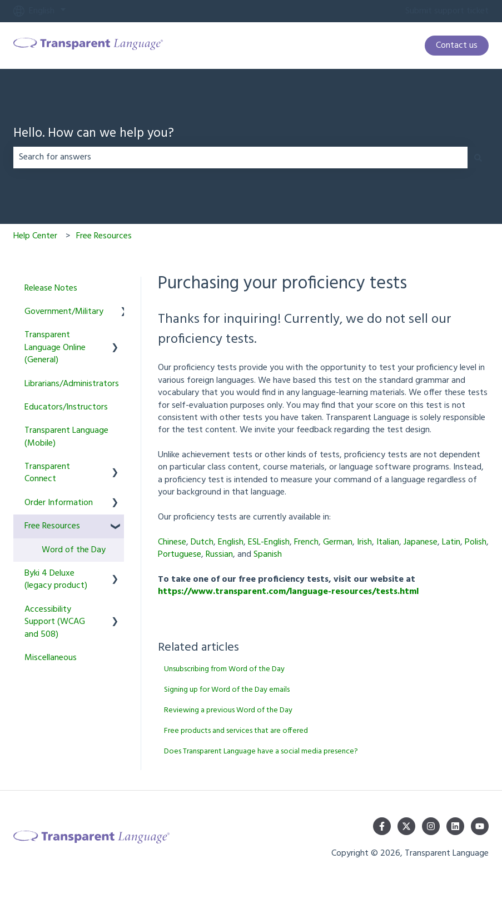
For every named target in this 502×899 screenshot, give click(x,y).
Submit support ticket (447, 11)
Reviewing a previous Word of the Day (228, 710)
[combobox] (240, 157)
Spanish (268, 554)
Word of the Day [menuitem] (74, 550)
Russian (219, 554)
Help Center (35, 236)
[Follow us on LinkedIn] (455, 826)
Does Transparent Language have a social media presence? (261, 751)
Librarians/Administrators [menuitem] (71, 384)
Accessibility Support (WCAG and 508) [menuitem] (54, 622)
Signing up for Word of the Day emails (227, 689)
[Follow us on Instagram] (431, 826)
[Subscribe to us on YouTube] (480, 826)
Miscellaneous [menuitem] (50, 658)
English (230, 542)
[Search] (478, 157)
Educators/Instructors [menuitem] (66, 407)
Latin (451, 542)
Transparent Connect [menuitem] (47, 473)
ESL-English (269, 542)
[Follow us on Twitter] (406, 826)
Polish (475, 542)
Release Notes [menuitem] (50, 288)
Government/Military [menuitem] (63, 311)
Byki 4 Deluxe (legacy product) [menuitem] (55, 579)
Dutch (202, 542)
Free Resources (104, 236)
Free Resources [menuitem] (52, 526)
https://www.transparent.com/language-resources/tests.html (288, 592)
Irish (364, 542)
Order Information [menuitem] (58, 503)
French (306, 542)
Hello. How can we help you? (93, 134)
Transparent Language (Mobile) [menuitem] (66, 436)
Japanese (421, 542)
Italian (387, 542)
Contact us (457, 45)
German (337, 542)
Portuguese (179, 554)
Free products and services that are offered (236, 731)
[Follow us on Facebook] (382, 826)
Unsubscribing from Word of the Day (224, 669)
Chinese (172, 542)
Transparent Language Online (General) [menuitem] (55, 347)
